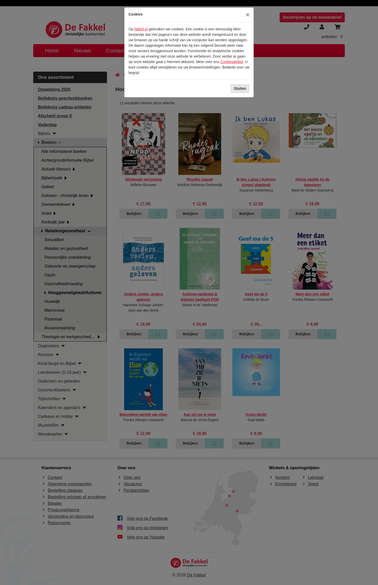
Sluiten (240, 88)
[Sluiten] (248, 15)
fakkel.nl (141, 29)
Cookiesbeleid (231, 62)
